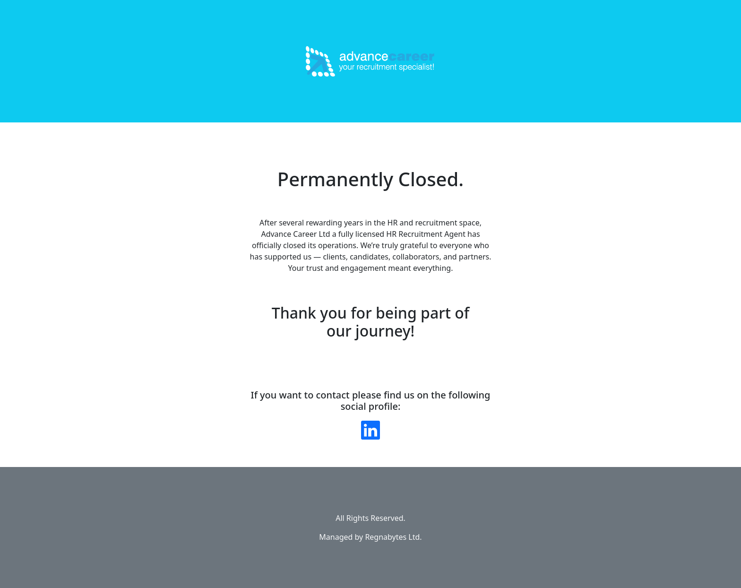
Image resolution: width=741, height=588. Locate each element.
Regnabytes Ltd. (393, 537)
